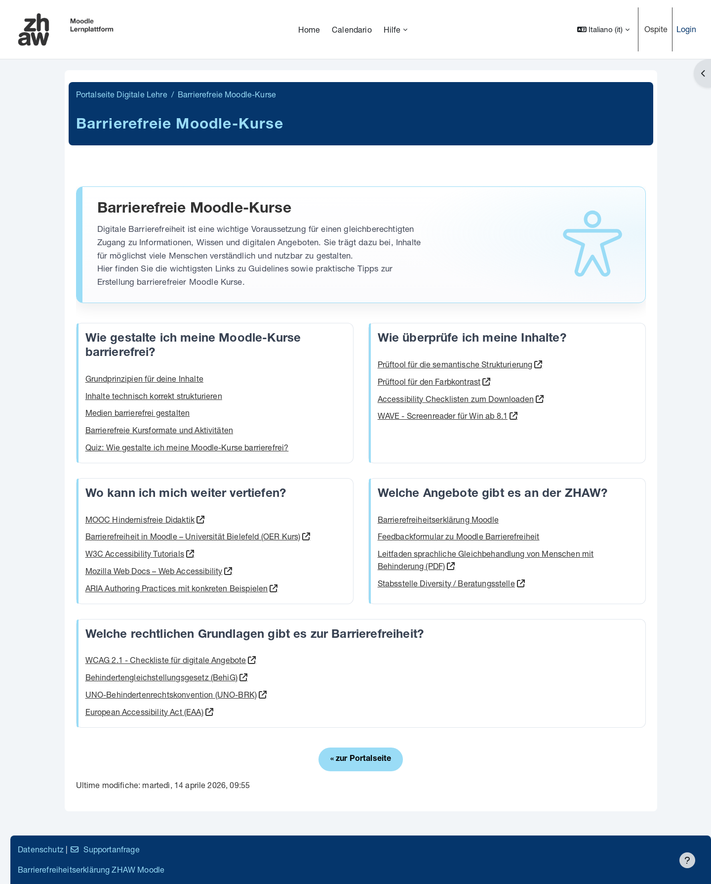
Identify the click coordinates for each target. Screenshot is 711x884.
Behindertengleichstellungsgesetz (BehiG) (245, 677)
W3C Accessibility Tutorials (218, 553)
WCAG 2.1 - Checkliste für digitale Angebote (249, 659)
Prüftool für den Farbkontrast (498, 381)
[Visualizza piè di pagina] (687, 860)
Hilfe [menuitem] (392, 29)
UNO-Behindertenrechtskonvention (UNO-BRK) (255, 694)
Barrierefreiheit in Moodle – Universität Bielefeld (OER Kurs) (277, 536)
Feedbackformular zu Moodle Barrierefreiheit (528, 536)
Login (686, 29)
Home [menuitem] (309, 29)
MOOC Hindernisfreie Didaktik (223, 519)
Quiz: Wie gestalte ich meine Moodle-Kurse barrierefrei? (271, 447)
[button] (603, 29)
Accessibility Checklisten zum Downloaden (525, 398)
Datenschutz (179, 849)
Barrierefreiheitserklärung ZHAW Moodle (229, 869)
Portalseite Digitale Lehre (205, 94)
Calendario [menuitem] (352, 29)
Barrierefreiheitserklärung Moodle (507, 519)
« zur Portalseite (430, 759)
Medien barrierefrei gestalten (221, 412)
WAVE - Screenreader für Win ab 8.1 (512, 415)
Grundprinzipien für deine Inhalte (228, 378)
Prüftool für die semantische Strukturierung (524, 364)
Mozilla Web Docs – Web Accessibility (238, 570)
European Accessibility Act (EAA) (228, 711)
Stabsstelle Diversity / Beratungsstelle (515, 583)
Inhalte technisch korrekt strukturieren (237, 395)
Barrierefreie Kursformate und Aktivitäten (243, 430)
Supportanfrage (242, 849)
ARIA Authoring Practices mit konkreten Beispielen (260, 588)
